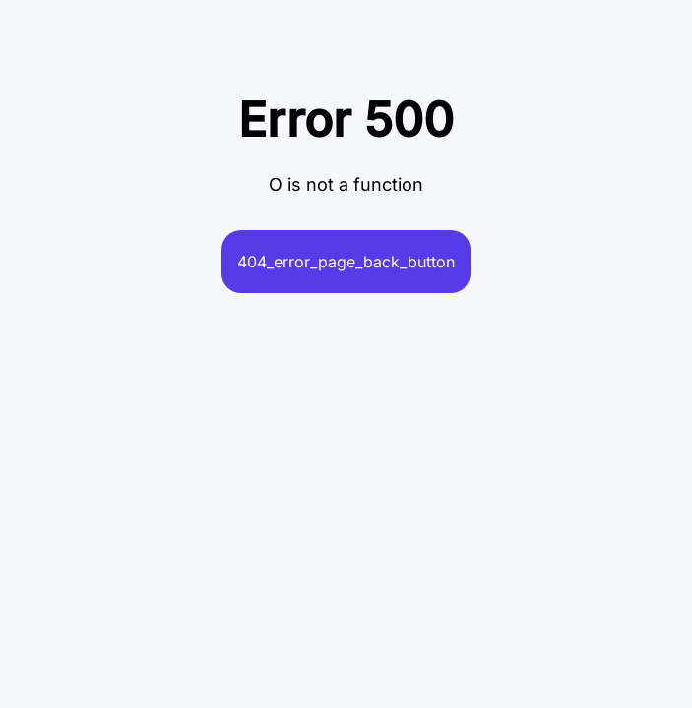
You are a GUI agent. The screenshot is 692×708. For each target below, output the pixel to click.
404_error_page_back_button (346, 261)
